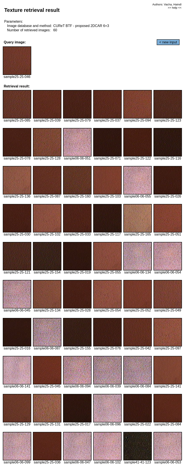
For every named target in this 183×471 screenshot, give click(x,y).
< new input (168, 42)
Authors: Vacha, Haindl (166, 4)
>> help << (174, 7)
